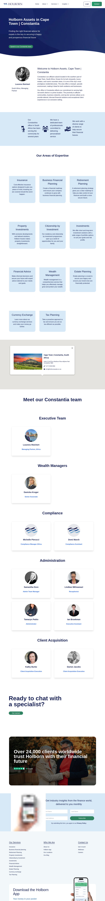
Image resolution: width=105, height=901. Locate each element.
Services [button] (55, 4)
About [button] (45, 4)
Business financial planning (17, 849)
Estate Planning (14, 869)
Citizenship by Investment (17, 858)
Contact (96, 4)
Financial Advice (14, 863)
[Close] (72, 346)
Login (87, 4)
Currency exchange (15, 872)
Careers (80, 852)
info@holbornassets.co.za (53, 367)
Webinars (81, 849)
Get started (16, 713)
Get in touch (82, 847)
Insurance (12, 847)
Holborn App (47, 849)
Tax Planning (13, 874)
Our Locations (48, 852)
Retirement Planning (15, 852)
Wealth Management (15, 866)
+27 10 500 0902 (50, 364)
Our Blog (46, 855)
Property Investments (15, 855)
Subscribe (82, 818)
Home (37, 4)
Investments (13, 861)
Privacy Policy (81, 823)
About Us (46, 847)
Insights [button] (65, 4)
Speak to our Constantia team (20, 46)
